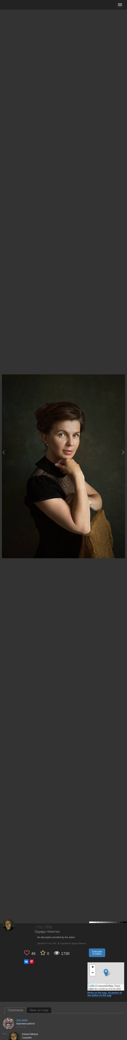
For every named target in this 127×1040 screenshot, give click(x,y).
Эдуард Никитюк (47, 931)
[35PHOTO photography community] (17, 5)
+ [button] (92, 967)
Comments (15, 1010)
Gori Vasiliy (22, 1020)
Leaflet (91, 986)
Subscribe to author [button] (97, 952)
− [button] (92, 973)
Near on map (39, 1010)
